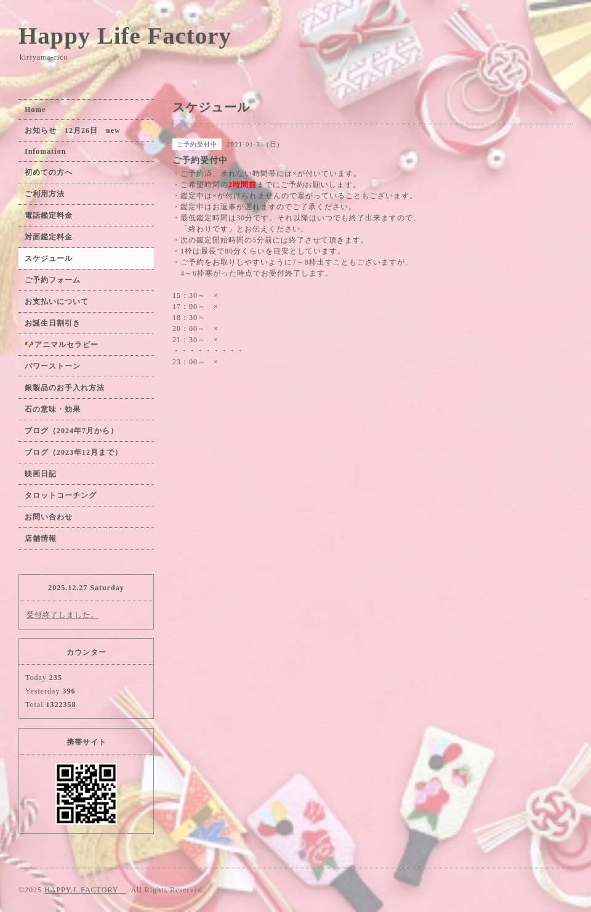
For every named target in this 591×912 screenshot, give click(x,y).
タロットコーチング (61, 495)
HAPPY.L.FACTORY (85, 890)
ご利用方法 (45, 194)
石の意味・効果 (53, 409)
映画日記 (41, 474)
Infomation (45, 151)
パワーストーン (57, 366)
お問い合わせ (49, 517)
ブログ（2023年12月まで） (74, 452)
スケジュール (49, 258)
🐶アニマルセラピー (61, 344)
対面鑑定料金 (49, 237)
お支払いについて (57, 301)
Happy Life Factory (124, 35)
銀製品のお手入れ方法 (65, 387)
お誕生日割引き (53, 323)
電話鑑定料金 (53, 215)
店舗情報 (41, 538)
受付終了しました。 (62, 614)
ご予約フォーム (53, 280)
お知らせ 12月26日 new (73, 130)
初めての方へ (49, 172)
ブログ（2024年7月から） (71, 430)
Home (35, 109)
